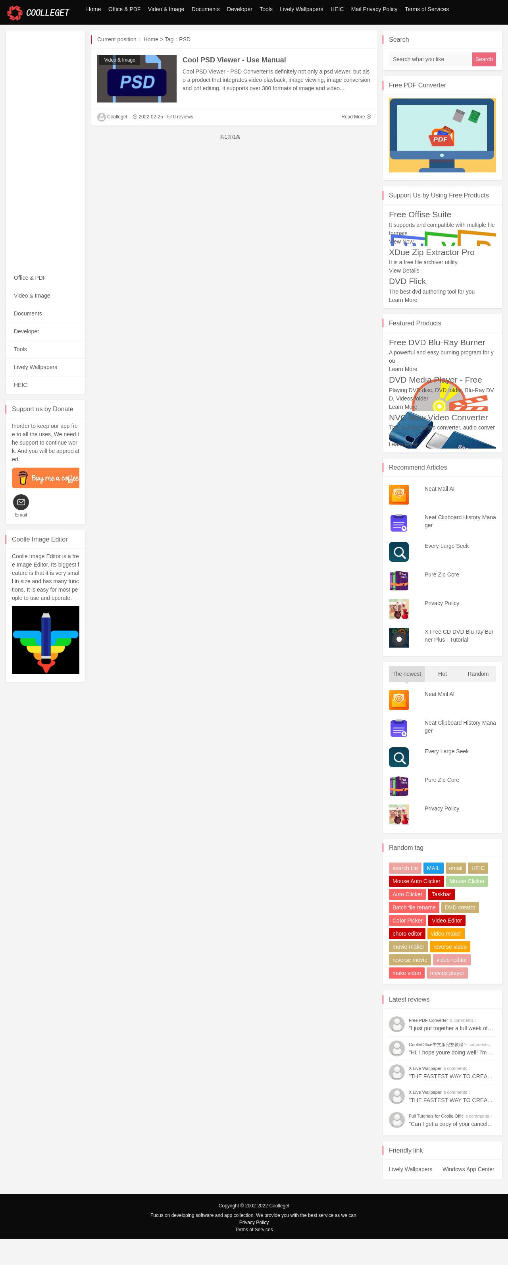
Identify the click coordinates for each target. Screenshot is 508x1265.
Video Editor (447, 946)
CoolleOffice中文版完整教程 (436, 1070)
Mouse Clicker (467, 907)
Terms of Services (432, 37)
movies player (447, 999)
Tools (236, 37)
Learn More (403, 326)
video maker (446, 959)
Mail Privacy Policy (370, 37)
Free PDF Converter (417, 111)
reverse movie (410, 986)
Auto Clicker (407, 920)
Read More (356, 142)
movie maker (408, 972)
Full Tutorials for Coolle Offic (437, 1141)
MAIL (433, 894)
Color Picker (408, 946)
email (455, 894)
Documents (159, 37)
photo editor (407, 959)
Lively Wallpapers (280, 37)
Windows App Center (469, 1195)
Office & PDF (60, 37)
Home (21, 37)
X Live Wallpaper (426, 1094)
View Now (401, 267)
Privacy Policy (254, 1248)
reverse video (450, 972)
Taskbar (441, 920)
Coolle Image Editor (40, 565)
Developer (201, 37)
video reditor (452, 986)
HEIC (324, 37)
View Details (404, 296)
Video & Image (111, 37)
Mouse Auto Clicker (417, 907)
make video (407, 999)
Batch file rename (414, 933)
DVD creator (460, 933)
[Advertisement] (45, 175)
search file (405, 894)
